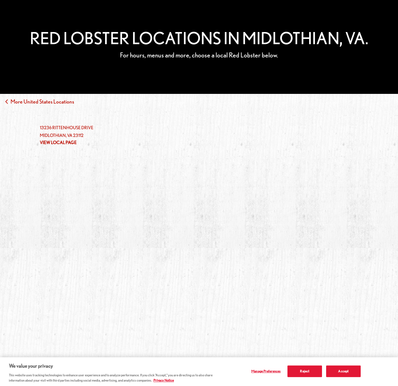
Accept (343, 371)
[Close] (389, 371)
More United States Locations (42, 101)
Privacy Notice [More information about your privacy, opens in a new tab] (163, 380)
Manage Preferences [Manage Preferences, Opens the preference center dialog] (266, 371)
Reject (304, 371)
